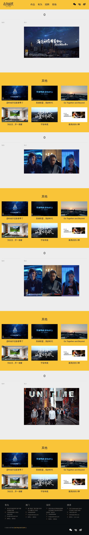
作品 (32, 4)
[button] (71, 530)
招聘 (47, 4)
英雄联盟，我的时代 (44, 103)
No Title (79, 4)
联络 (54, 4)
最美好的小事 (74, 124)
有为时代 (8, 4)
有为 (40, 4)
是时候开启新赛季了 (14, 103)
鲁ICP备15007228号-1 (20, 527)
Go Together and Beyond (74, 103)
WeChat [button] (74, 4)
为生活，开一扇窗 (14, 124)
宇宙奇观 (44, 124)
